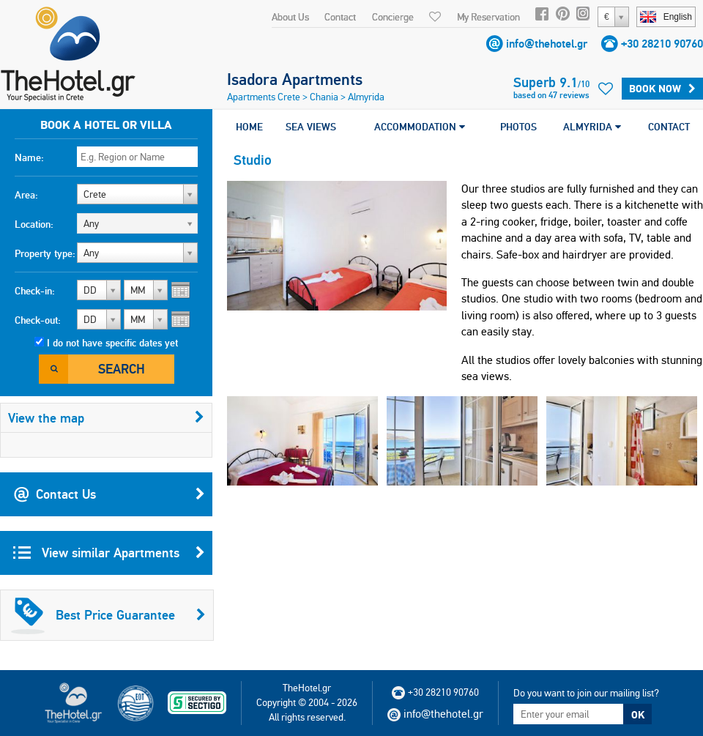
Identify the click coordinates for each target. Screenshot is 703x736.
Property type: (45, 253)
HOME (249, 126)
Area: (26, 194)
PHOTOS (518, 126)
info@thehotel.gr (546, 43)
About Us (290, 16)
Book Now (662, 88)
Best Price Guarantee (108, 615)
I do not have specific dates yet (112, 342)
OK (637, 714)
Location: (34, 224)
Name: (29, 157)
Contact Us (109, 494)
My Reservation (488, 16)
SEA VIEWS (311, 126)
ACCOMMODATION (419, 126)
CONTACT (669, 126)
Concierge (393, 16)
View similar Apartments (109, 553)
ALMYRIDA (592, 126)
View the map (106, 418)
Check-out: (38, 320)
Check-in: (35, 290)
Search (121, 368)
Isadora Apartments (294, 79)
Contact (340, 16)
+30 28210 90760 (662, 43)
